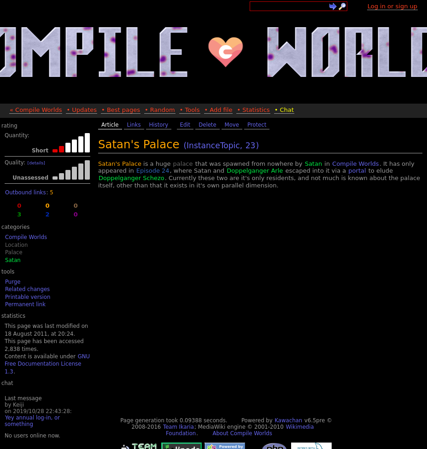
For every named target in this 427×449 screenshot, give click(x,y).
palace (183, 163)
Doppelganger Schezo (131, 178)
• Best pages (120, 109)
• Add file (219, 109)
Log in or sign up (392, 6)
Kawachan (288, 420)
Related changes (27, 289)
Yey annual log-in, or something (32, 420)
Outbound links (25, 192)
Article (110, 125)
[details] (36, 162)
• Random (160, 109)
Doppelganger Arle (255, 170)
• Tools (190, 109)
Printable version (27, 297)
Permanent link (25, 304)
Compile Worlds (26, 237)
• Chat (284, 109)
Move (232, 125)
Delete (207, 125)
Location (16, 245)
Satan (13, 260)
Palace (14, 252)
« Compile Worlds (36, 109)
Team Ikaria (178, 427)
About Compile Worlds (242, 433)
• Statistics (253, 109)
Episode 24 (153, 170)
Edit (185, 125)
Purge (12, 282)
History (159, 125)
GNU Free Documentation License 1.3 (47, 364)
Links (134, 125)
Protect (256, 125)
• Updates (81, 109)
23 (251, 145)
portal (357, 170)
